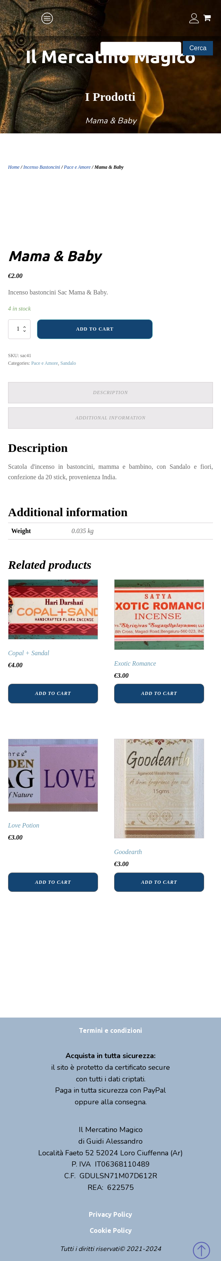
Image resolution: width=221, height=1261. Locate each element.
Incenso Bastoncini (41, 167)
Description (110, 392)
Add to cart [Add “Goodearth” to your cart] (159, 882)
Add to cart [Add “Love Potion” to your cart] (53, 882)
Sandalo (68, 363)
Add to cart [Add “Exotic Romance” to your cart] (159, 693)
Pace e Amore (77, 167)
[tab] (110, 392)
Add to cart (94, 329)
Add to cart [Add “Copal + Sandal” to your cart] (53, 693)
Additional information (110, 418)
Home (14, 167)
